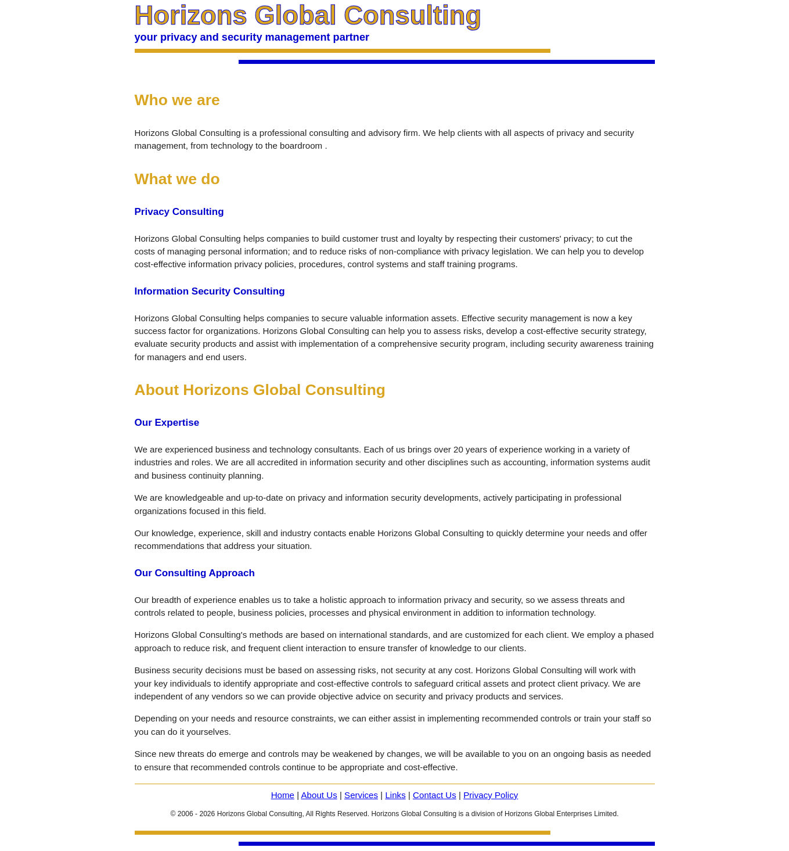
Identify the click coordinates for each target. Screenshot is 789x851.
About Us (319, 795)
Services (361, 795)
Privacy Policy (490, 795)
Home (282, 795)
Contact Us (434, 795)
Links (395, 795)
